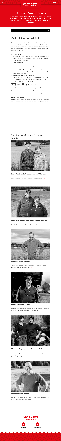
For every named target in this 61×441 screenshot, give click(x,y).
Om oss (20, 13)
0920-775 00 (23, 427)
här (44, 178)
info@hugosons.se (37, 427)
